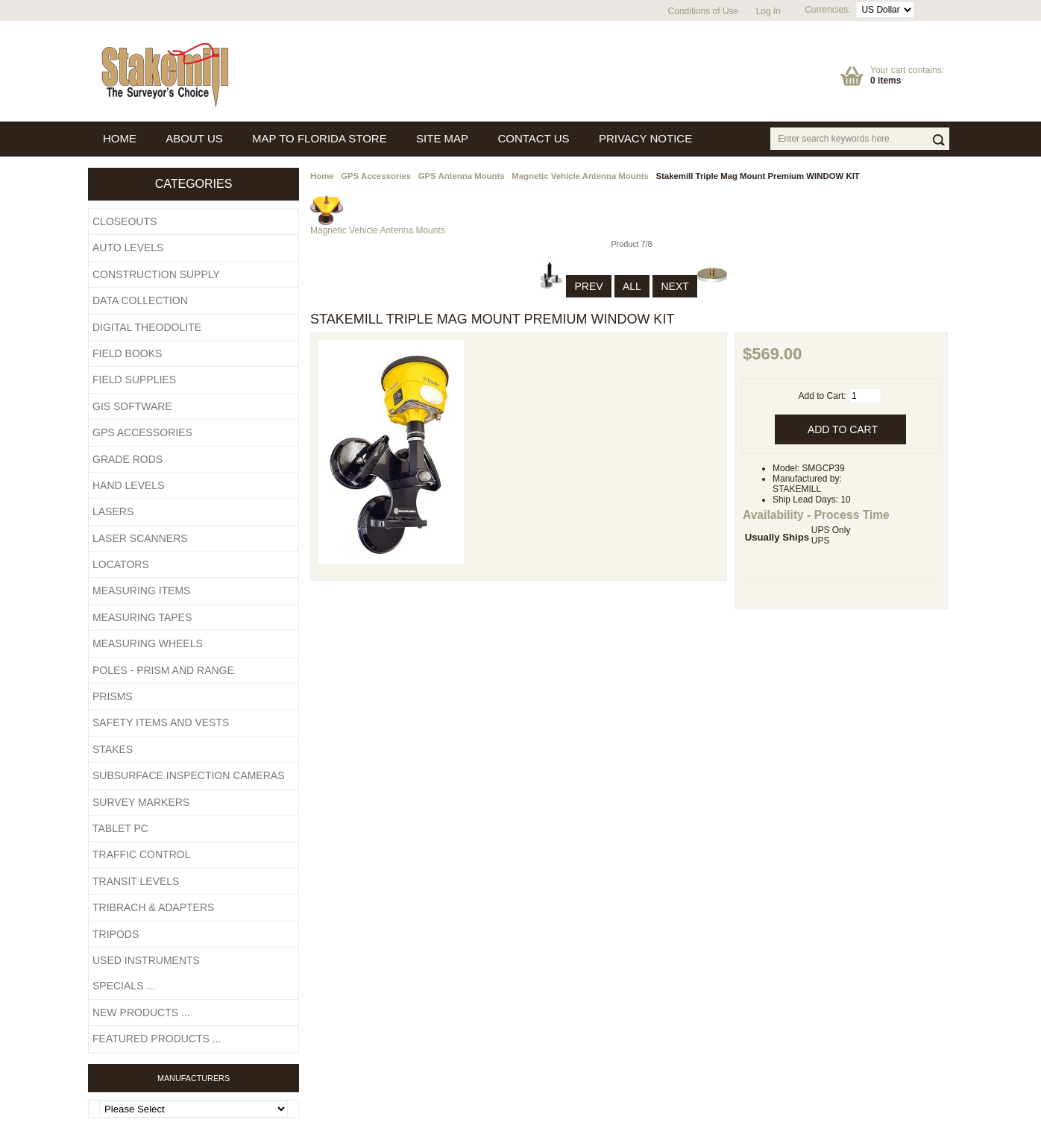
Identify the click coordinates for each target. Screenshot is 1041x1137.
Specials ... (123, 986)
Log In (768, 11)
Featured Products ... (156, 1039)
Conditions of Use (703, 11)
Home (322, 175)
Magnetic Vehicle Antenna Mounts (580, 175)
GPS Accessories (376, 175)
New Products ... (141, 1012)
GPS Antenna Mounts (461, 175)
